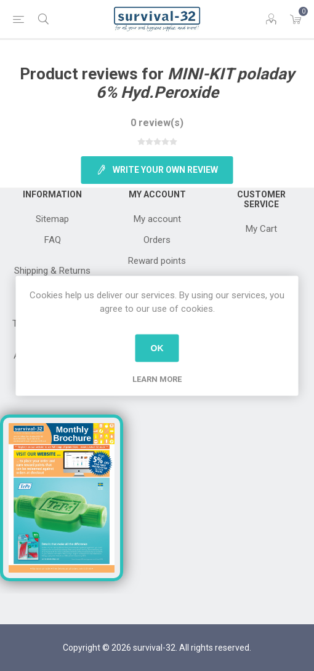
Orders (157, 239)
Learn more (157, 378)
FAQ (52, 239)
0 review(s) (157, 123)
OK (157, 348)
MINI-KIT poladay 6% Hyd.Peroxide (195, 83)
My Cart (261, 228)
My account (157, 218)
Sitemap (52, 218)
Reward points (157, 260)
